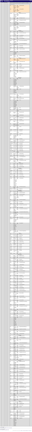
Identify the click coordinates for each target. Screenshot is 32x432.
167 (0, 2)
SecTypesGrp (4, 429)
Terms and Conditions (25, 430)
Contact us (21, 430)
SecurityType (2, 2)
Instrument (1, 429)
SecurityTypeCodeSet (12, 4)
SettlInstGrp (7, 429)
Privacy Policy (29, 430)
